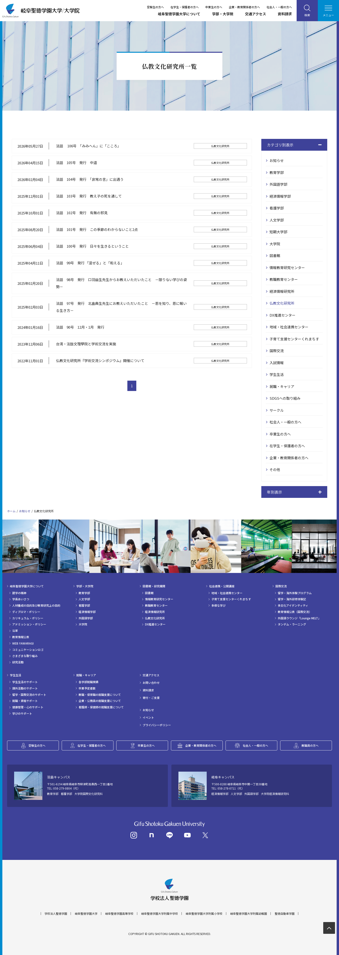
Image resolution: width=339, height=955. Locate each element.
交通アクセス (255, 13)
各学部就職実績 (88, 682)
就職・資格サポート (25, 701)
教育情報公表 (20, 637)
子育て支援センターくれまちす (294, 338)
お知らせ (277, 160)
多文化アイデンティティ (293, 605)
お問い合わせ (151, 682)
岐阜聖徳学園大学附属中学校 (159, 913)
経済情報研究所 (282, 291)
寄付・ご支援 (151, 697)
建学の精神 (19, 593)
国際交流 (277, 350)
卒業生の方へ (213, 7)
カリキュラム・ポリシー (27, 618)
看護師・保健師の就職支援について (101, 707)
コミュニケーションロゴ (27, 650)
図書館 (275, 255)
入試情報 (277, 362)
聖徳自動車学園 (285, 913)
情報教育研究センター (287, 267)
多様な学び (218, 605)
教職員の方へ (310, 745)
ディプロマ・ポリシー (26, 612)
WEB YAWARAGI (23, 643)
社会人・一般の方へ (279, 7)
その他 (275, 469)
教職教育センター (284, 279)
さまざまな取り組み (25, 656)
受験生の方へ (155, 7)
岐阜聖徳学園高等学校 (119, 913)
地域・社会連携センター (289, 326)
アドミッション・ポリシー (29, 624)
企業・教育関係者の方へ (244, 7)
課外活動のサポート (25, 688)
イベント (148, 717)
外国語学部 (278, 184)
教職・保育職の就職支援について (100, 695)
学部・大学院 (222, 13)
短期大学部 (278, 231)
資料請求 (285, 13)
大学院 (275, 243)
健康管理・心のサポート (27, 707)
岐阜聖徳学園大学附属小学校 (204, 913)
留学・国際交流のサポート (29, 695)
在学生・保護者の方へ (184, 7)
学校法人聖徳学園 (55, 913)
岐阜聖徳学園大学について (179, 13)
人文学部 (277, 220)
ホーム (11, 511)
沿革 (15, 631)
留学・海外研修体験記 (292, 599)
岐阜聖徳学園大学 (86, 913)
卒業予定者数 (87, 688)
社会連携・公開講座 (221, 586)
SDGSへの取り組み (285, 398)
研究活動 (18, 662)
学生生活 (277, 374)
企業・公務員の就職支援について (100, 701)
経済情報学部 (280, 196)
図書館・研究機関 (154, 586)
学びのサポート (22, 713)
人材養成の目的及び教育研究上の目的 (36, 605)
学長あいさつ (20, 599)
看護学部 (277, 208)
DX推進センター (282, 315)
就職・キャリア (282, 386)
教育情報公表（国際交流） (295, 612)
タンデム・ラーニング (292, 624)
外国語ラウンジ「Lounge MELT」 (299, 618)
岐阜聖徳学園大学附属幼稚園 (248, 913)
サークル (277, 410)
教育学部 (277, 172)
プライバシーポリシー (157, 725)
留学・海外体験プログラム (295, 593)
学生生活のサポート (25, 682)
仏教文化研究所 (282, 303)
